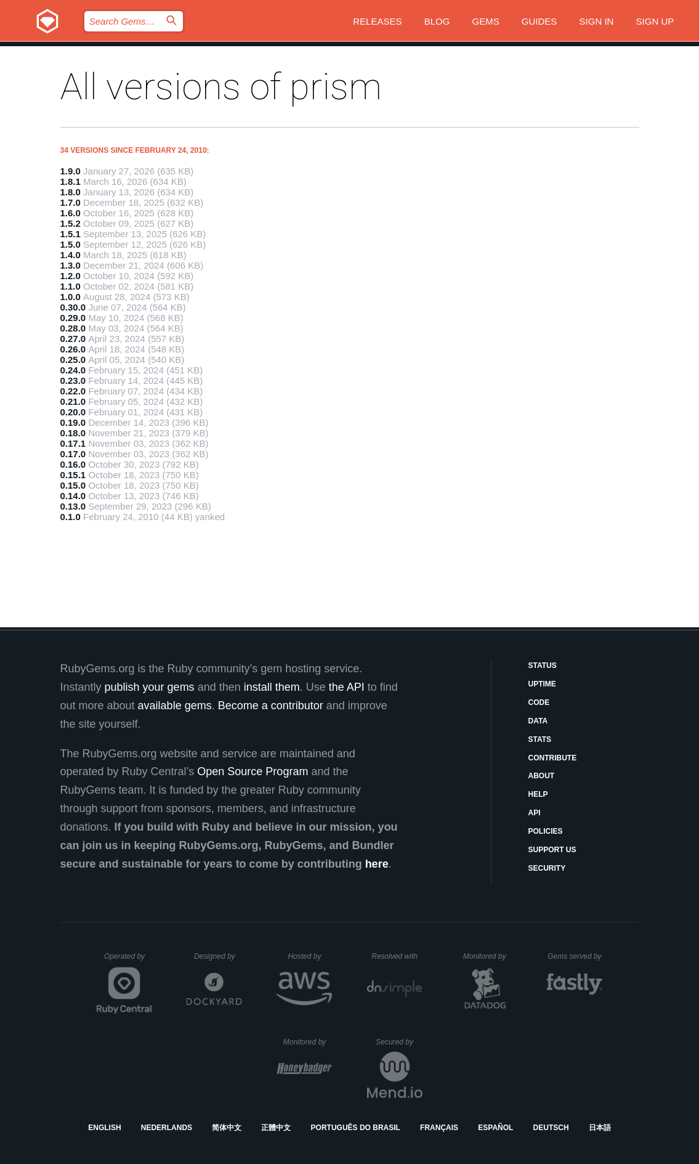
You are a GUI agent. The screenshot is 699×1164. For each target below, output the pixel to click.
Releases (377, 21)
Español (495, 1127)
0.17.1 (73, 443)
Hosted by (310, 956)
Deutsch (551, 1127)
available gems (175, 705)
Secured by (399, 1042)
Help (538, 794)
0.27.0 (73, 338)
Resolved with (396, 956)
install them (272, 687)
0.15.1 (73, 475)
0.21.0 (73, 401)
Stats (540, 739)
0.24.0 (73, 370)
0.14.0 (73, 495)
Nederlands (166, 1127)
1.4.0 (70, 255)
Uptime (542, 684)
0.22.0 (73, 391)
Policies (545, 831)
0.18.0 (73, 433)
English (104, 1127)
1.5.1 (70, 234)
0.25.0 (73, 359)
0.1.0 (70, 516)
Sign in (597, 21)
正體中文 (276, 1127)
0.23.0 (73, 380)
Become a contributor (270, 705)
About (541, 775)
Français (439, 1127)
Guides (539, 21)
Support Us (552, 849)
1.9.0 (70, 171)
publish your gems (150, 687)
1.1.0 (70, 286)
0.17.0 (73, 454)
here (377, 864)
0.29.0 (73, 317)
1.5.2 (70, 223)
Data (538, 721)
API (534, 812)
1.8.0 (70, 192)
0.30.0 (73, 307)
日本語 (600, 1127)
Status (542, 665)
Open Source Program (252, 771)
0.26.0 (73, 349)
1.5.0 (70, 244)
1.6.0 (70, 213)
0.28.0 (73, 328)
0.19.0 (73, 422)
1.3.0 (70, 265)
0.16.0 (73, 464)
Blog (437, 21)
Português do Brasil (355, 1127)
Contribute (552, 758)
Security (547, 868)
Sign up (655, 21)
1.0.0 (70, 296)
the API (347, 687)
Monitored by (487, 956)
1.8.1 (70, 181)
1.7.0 (70, 202)
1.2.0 (70, 276)
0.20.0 (73, 412)
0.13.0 (73, 506)
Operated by (128, 960)
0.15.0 (73, 485)
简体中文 (226, 1127)
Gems (485, 21)
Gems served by (574, 956)
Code (539, 702)
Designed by (218, 956)
